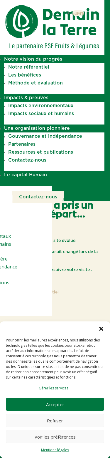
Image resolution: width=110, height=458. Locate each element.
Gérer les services (53, 388)
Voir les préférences (55, 437)
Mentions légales (55, 449)
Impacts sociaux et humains (41, 113)
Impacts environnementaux (40, 105)
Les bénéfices (24, 75)
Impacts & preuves (26, 97)
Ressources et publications (40, 152)
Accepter (55, 404)
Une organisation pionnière (37, 128)
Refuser (55, 421)
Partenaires (21, 144)
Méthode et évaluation (35, 83)
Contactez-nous (27, 160)
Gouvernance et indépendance (45, 136)
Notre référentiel (28, 67)
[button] (101, 329)
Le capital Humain (25, 174)
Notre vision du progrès (33, 59)
